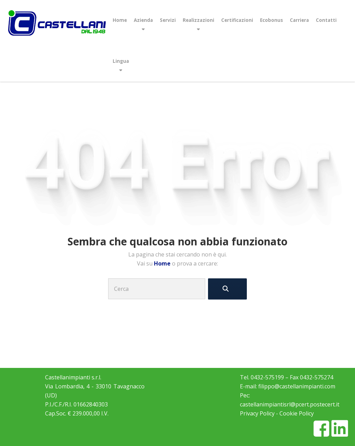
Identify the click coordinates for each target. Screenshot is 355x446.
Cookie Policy (296, 413)
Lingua (121, 61)
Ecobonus (271, 20)
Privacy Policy (257, 413)
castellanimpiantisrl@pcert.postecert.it (289, 404)
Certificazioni (237, 20)
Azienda (143, 20)
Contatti (326, 20)
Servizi (168, 20)
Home (120, 20)
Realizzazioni (198, 20)
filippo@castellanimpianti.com (296, 386)
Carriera (299, 20)
